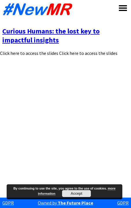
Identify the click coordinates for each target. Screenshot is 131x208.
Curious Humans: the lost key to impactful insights (51, 35)
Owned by (65, 203)
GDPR (8, 203)
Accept (76, 194)
